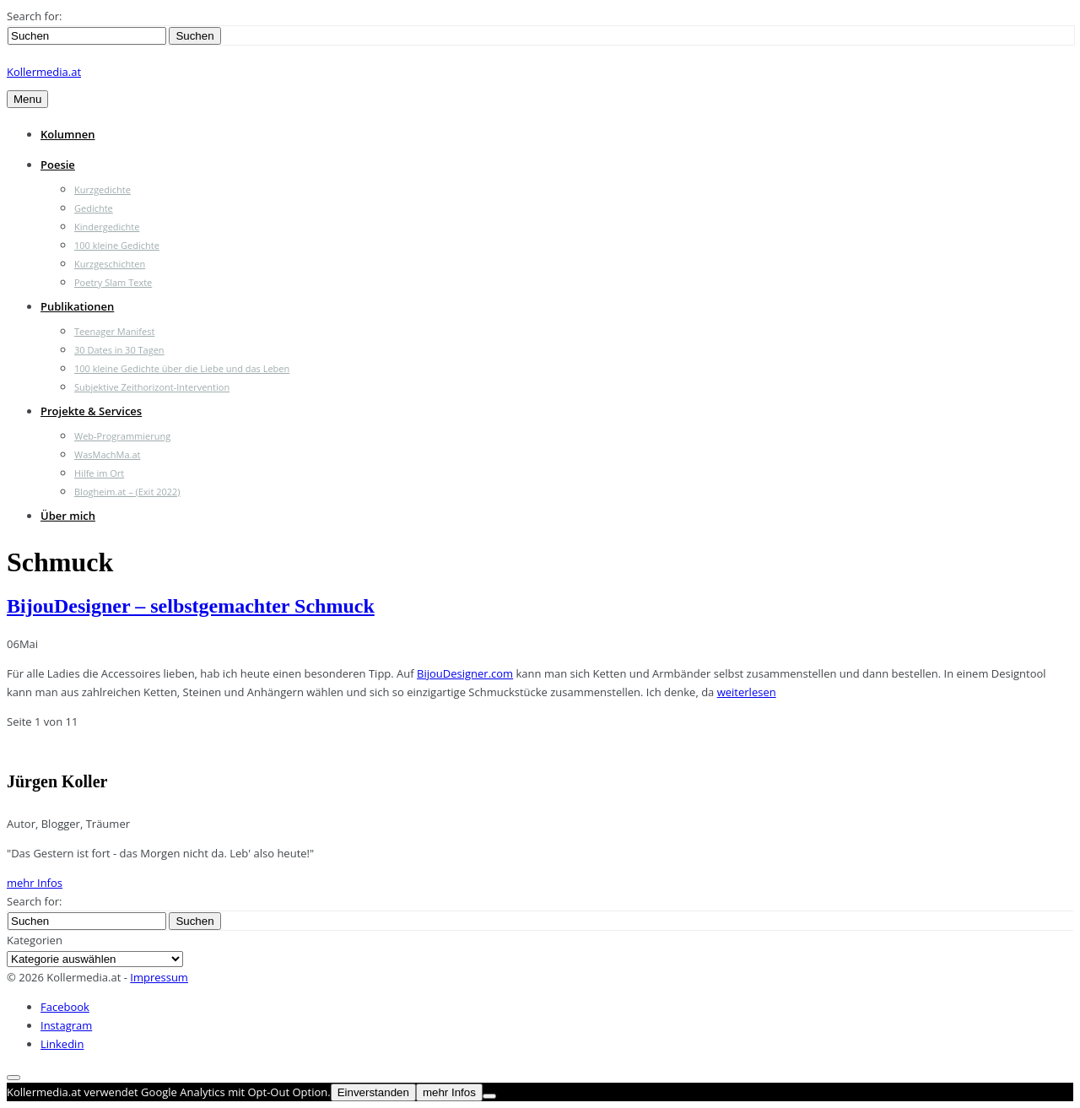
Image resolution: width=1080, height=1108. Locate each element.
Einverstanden (373, 1092)
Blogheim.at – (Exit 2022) (127, 491)
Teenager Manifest (114, 331)
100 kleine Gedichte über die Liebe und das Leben (181, 368)
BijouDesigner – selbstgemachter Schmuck (191, 606)
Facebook (64, 1006)
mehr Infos (34, 882)
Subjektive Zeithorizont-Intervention (152, 387)
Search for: (34, 16)
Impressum (159, 977)
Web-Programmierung (122, 436)
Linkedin (62, 1043)
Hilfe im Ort (99, 473)
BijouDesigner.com (465, 673)
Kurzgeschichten (109, 263)
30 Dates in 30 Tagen (119, 349)
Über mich (67, 515)
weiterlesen (746, 692)
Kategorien (34, 940)
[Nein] (489, 1096)
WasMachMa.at (107, 454)
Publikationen (77, 306)
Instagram (66, 1025)
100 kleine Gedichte (116, 245)
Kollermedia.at (44, 71)
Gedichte (93, 208)
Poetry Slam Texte (113, 282)
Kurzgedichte (102, 189)
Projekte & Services (91, 411)
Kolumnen (67, 134)
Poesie (57, 164)
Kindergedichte (106, 226)
